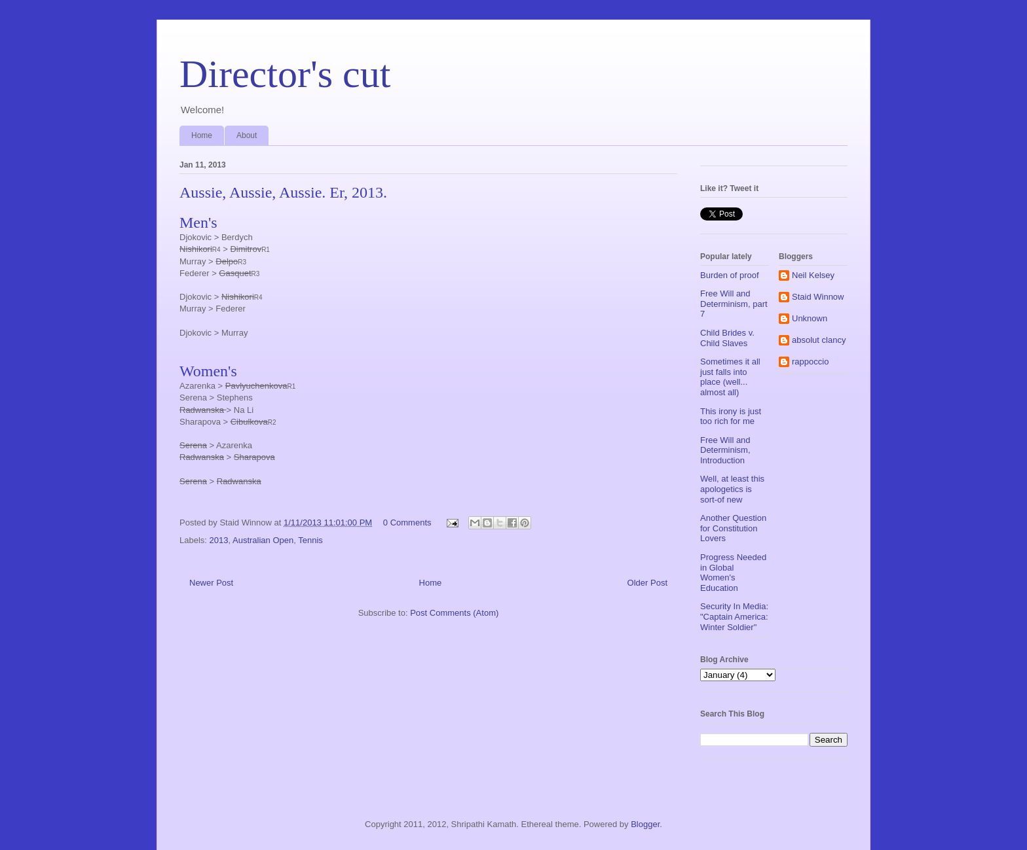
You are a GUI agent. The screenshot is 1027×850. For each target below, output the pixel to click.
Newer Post (211, 583)
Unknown (809, 318)
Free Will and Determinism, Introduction (725, 450)
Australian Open (263, 540)
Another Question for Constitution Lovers (733, 528)
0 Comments (407, 522)
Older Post (647, 583)
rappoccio (810, 361)
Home (201, 135)
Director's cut (284, 74)
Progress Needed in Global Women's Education (733, 572)
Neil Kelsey (813, 275)
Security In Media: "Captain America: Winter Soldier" (734, 616)
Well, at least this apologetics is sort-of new (732, 489)
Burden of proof (729, 275)
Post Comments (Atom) (454, 613)
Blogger (645, 824)
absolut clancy (819, 340)
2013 (219, 540)
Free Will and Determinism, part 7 (734, 304)
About (246, 135)
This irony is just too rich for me (730, 416)
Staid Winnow (818, 297)
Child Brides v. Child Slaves (727, 338)
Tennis (310, 540)
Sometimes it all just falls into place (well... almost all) (730, 377)
